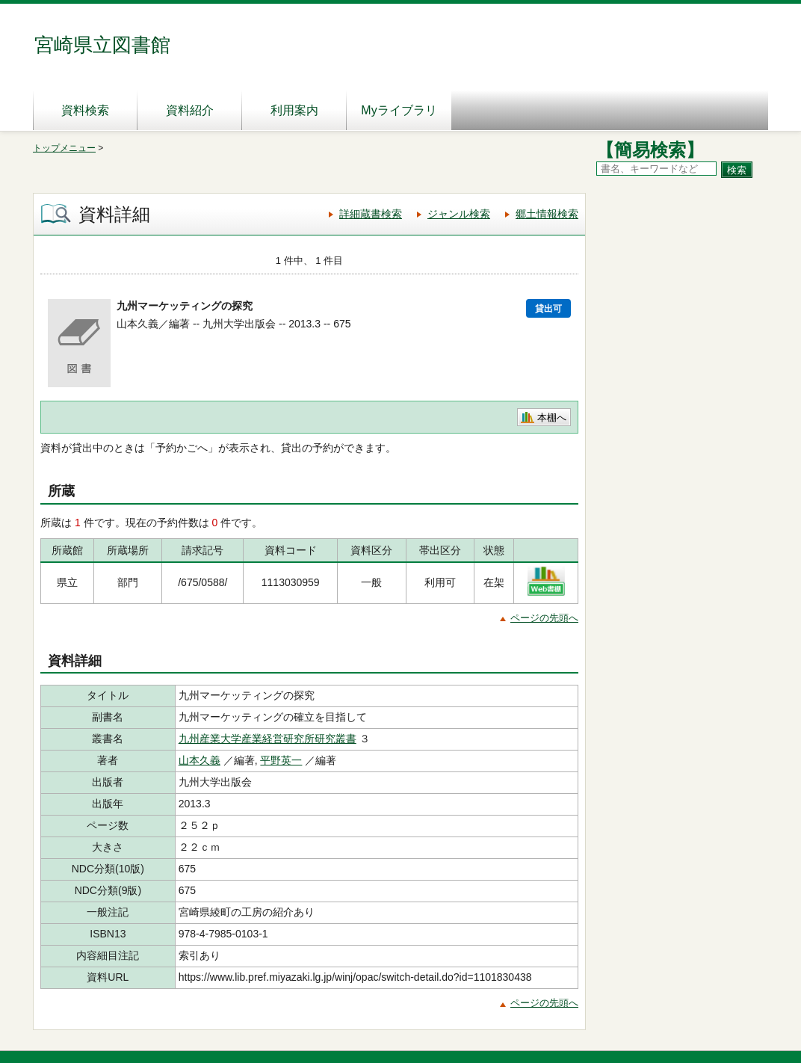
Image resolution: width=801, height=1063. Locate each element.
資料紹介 (190, 110)
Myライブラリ (398, 110)
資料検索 (85, 110)
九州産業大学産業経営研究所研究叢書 (267, 739)
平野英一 (281, 760)
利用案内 (294, 110)
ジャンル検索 (458, 214)
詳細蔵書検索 (370, 214)
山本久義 (199, 760)
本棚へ (551, 417)
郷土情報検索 (547, 214)
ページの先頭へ (544, 617)
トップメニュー (64, 148)
